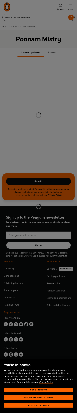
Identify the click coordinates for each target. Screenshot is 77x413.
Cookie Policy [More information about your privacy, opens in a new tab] (46, 382)
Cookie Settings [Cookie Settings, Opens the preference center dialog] (38, 390)
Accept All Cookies (38, 405)
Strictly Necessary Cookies (38, 397)
